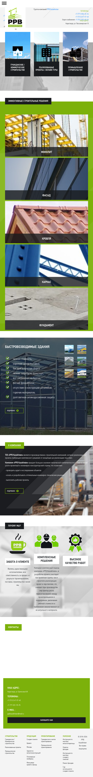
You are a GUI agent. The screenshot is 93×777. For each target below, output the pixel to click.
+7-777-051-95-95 (13, 705)
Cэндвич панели (32, 739)
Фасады (29, 747)
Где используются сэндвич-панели (68, 769)
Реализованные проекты (13, 747)
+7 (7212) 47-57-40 (82, 17)
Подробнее (11, 411)
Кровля (29, 743)
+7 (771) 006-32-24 (82, 14)
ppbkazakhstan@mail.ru (15, 714)
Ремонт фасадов (68, 763)
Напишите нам (46, 720)
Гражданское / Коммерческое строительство (10, 741)
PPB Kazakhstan (52, 9)
